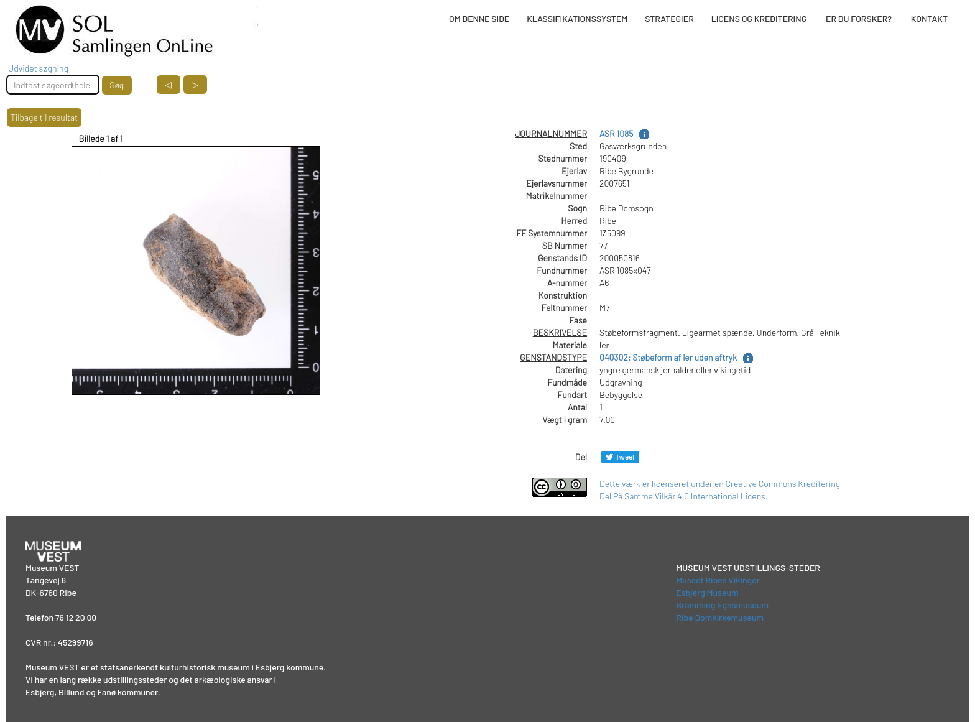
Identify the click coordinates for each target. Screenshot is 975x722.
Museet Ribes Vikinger (718, 580)
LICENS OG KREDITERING (759, 18)
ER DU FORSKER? (859, 18)
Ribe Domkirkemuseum (720, 617)
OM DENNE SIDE (479, 18)
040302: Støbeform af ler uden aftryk (668, 357)
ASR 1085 (616, 133)
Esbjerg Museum (707, 592)
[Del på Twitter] (620, 456)
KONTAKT (929, 18)
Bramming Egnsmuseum (722, 604)
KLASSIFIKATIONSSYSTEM (577, 18)
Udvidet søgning (38, 68)
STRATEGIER (669, 18)
